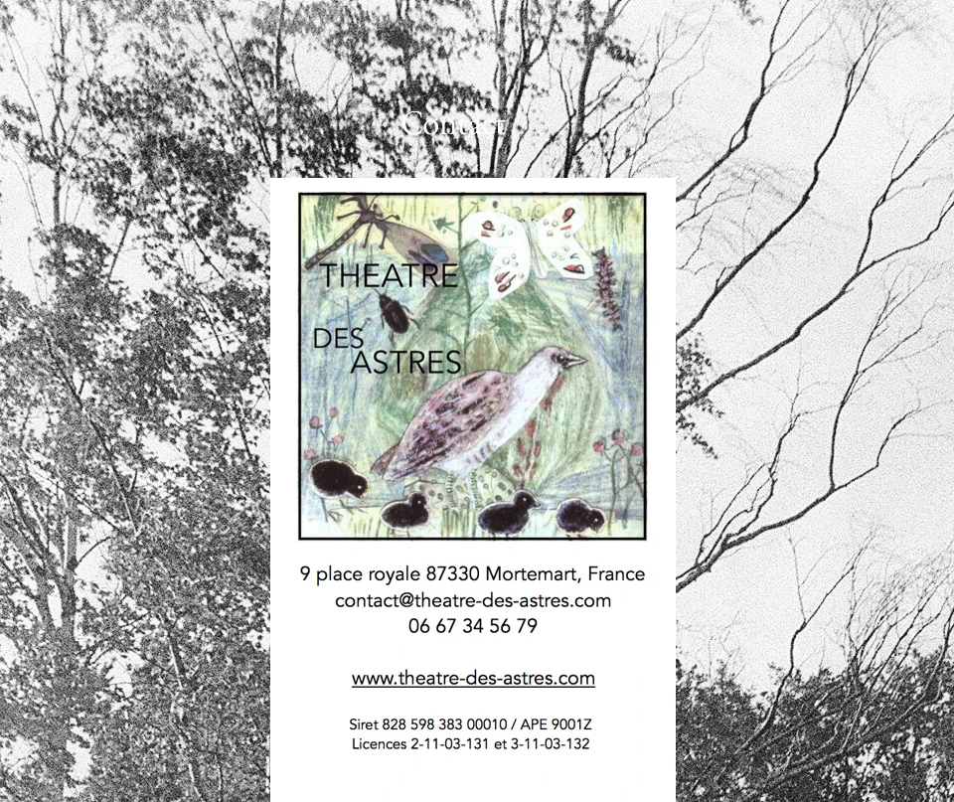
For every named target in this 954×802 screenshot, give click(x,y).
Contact (453, 121)
